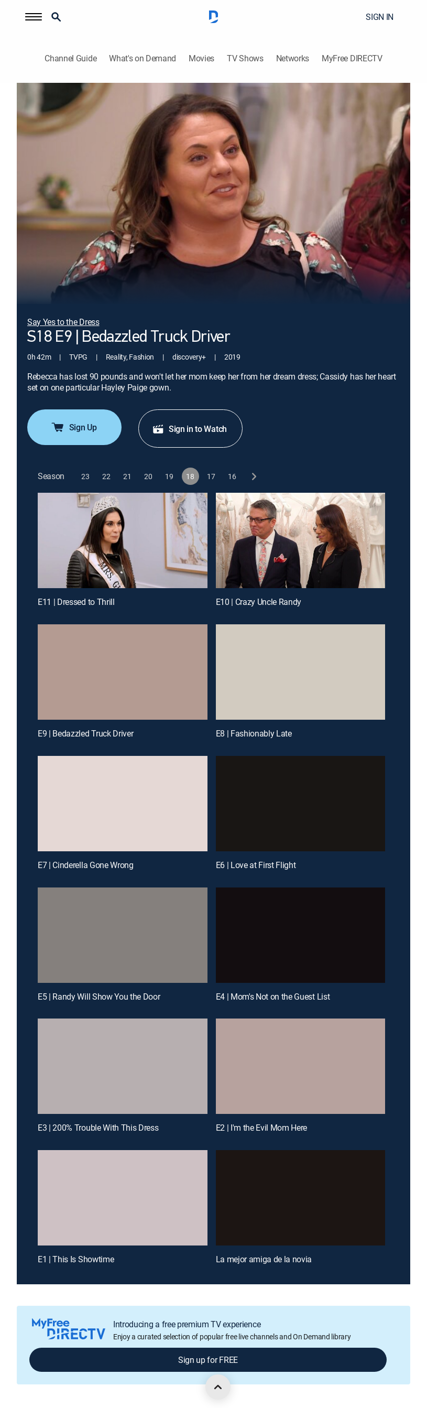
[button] (33, 16)
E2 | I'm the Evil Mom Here (262, 1127)
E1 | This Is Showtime (76, 1259)
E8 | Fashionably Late (254, 733)
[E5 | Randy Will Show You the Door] (122, 935)
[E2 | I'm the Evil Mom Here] (301, 1066)
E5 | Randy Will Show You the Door (99, 996)
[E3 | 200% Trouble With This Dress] (122, 1066)
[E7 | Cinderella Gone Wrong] (122, 803)
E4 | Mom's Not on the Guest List (273, 996)
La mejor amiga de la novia (264, 1259)
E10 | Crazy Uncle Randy (259, 602)
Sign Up (73, 427)
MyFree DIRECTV (352, 58)
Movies (201, 58)
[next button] (253, 476)
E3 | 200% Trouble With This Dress (98, 1127)
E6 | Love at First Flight (256, 865)
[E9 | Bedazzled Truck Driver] (122, 672)
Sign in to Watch (189, 429)
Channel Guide (70, 58)
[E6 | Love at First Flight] (301, 803)
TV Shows (245, 58)
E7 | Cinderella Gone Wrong (86, 865)
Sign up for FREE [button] (208, 1360)
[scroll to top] (218, 1387)
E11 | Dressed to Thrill (76, 602)
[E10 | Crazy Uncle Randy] (301, 540)
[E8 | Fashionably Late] (301, 672)
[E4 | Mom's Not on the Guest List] (301, 935)
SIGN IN (379, 17)
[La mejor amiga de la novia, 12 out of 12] (301, 1197)
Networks (292, 58)
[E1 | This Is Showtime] (122, 1197)
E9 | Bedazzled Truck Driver (85, 733)
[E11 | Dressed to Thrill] (122, 540)
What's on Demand (142, 58)
